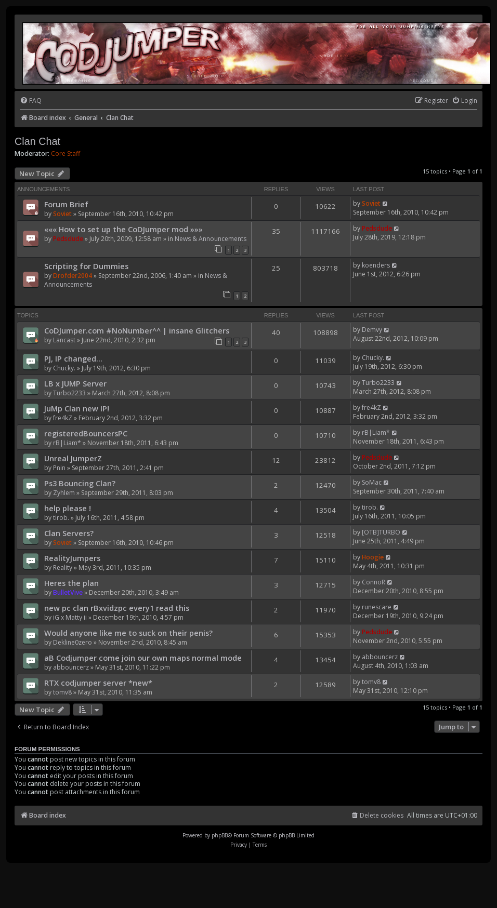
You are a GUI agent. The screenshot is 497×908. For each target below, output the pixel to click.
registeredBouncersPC (85, 433)
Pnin (59, 467)
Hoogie (373, 557)
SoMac (372, 482)
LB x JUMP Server (75, 383)
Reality (62, 567)
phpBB (220, 835)
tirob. (61, 517)
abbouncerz (71, 667)
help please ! (67, 508)
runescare (376, 607)
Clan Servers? (69, 533)
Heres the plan (71, 583)
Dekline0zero (72, 642)
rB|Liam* (67, 442)
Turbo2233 (69, 393)
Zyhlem (64, 492)
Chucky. (64, 368)
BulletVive (68, 592)
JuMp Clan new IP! (76, 408)
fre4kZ (62, 417)
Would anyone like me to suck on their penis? (128, 632)
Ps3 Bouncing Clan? (79, 483)
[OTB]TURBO (381, 532)
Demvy (372, 329)
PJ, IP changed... (73, 358)
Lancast (64, 340)
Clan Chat (37, 141)
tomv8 (62, 692)
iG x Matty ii (70, 617)
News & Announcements (210, 238)
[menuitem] (31, 101)
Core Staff (65, 154)
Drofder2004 (72, 275)
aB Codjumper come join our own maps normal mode (143, 657)
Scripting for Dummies (86, 266)
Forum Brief (66, 204)
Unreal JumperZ (73, 458)
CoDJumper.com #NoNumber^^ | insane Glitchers (136, 330)
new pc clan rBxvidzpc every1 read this (116, 608)
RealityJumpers (72, 558)
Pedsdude (68, 238)
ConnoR (373, 582)
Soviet (62, 213)
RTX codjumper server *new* (98, 682)
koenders (376, 265)
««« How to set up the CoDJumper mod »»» (123, 229)
